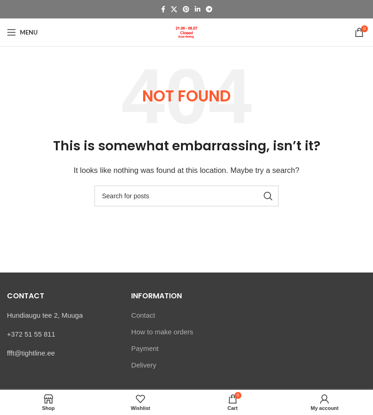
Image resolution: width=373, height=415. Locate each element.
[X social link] (174, 9)
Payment (144, 348)
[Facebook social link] (163, 9)
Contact (143, 315)
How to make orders (162, 332)
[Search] (186, 196)
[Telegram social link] (209, 9)
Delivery (143, 365)
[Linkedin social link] (197, 9)
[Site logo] (186, 32)
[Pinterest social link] (186, 9)
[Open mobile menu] (22, 32)
